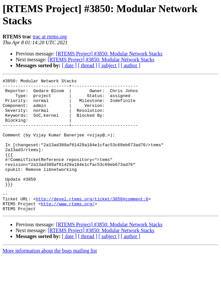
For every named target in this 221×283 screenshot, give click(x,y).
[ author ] (130, 65)
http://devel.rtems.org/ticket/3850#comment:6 (92, 223)
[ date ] (69, 65)
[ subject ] (109, 65)
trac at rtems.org (50, 36)
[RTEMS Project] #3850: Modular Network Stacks (109, 53)
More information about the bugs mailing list (50, 277)
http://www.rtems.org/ (68, 229)
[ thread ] (87, 65)
